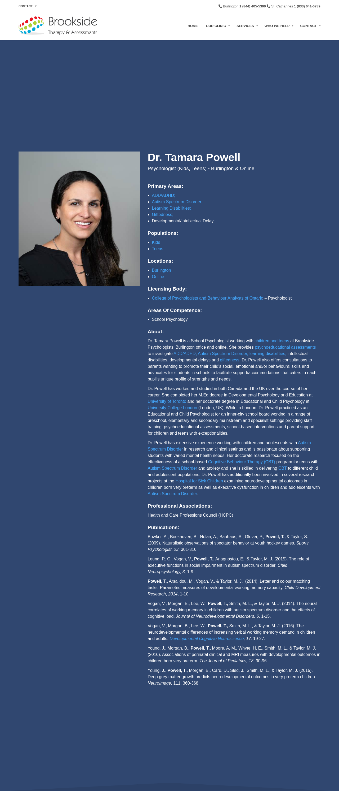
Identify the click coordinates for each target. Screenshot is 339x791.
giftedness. (230, 360)
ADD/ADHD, (185, 353)
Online (158, 276)
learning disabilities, (268, 353)
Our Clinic (216, 26)
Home (193, 26)
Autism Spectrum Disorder (172, 468)
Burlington (161, 270)
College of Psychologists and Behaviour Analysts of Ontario (208, 298)
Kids (156, 242)
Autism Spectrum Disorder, (223, 353)
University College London (172, 407)
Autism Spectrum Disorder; (177, 202)
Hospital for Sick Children (199, 481)
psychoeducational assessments (285, 347)
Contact (26, 6)
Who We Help (277, 26)
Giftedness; (162, 214)
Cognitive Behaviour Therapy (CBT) (241, 462)
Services (245, 26)
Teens (157, 249)
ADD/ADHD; (163, 195)
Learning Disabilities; (171, 208)
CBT (282, 468)
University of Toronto (167, 401)
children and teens (272, 341)
